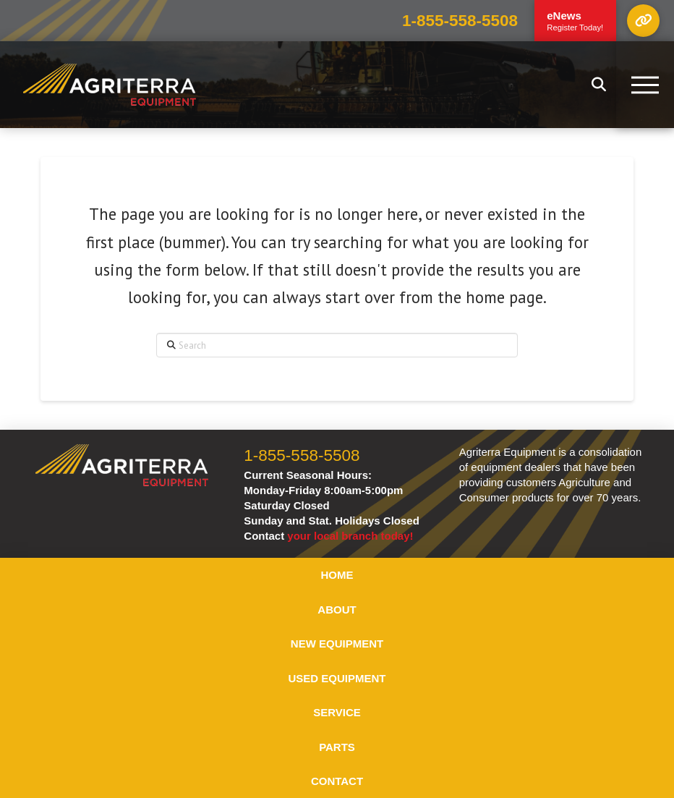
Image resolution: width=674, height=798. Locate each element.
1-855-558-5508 (460, 21)
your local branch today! (350, 536)
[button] (643, 20)
